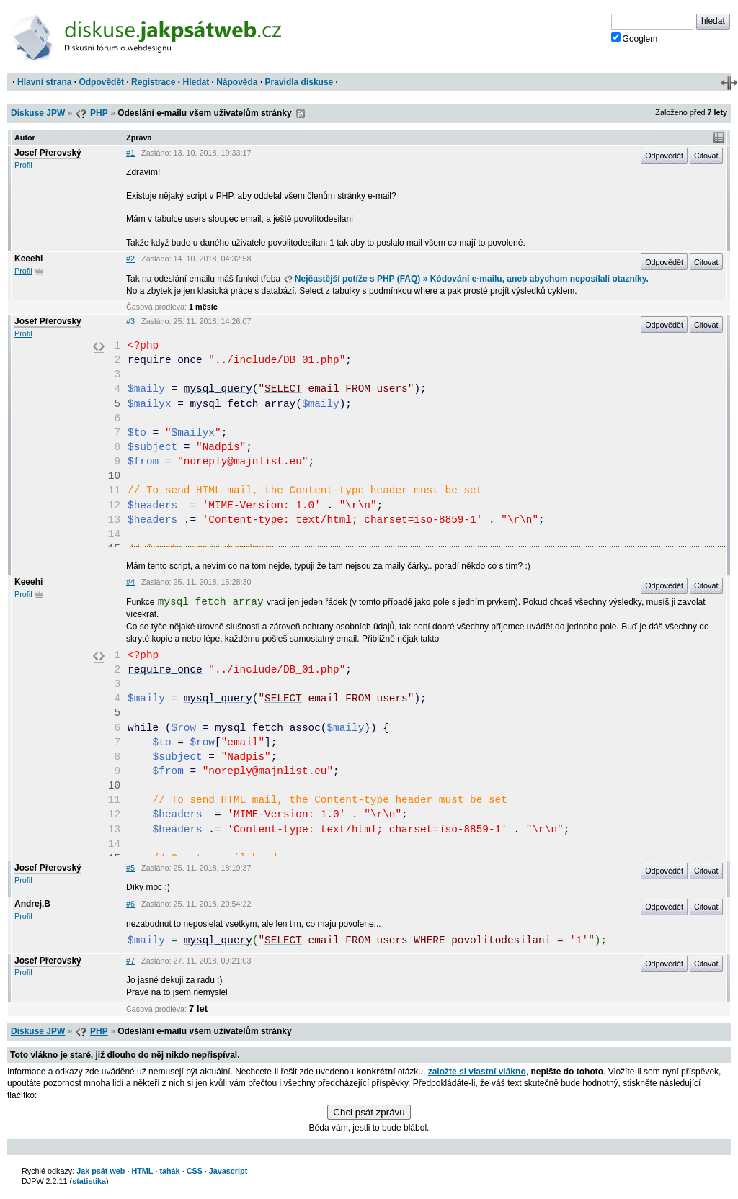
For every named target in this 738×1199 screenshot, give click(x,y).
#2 (130, 258)
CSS (195, 1171)
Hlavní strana (44, 82)
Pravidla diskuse (299, 82)
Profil (23, 165)
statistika (89, 1181)
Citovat (706, 155)
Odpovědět (101, 82)
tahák (169, 1171)
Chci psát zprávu (368, 1112)
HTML (142, 1171)
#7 (130, 960)
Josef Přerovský (47, 153)
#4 (130, 582)
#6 (130, 903)
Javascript (228, 1171)
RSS (300, 113)
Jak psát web (100, 1171)
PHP (99, 113)
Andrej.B (32, 904)
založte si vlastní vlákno (477, 1071)
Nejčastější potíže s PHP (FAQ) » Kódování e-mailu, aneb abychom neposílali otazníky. (466, 279)
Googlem (634, 38)
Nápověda (236, 82)
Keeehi (28, 258)
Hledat (195, 82)
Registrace (153, 82)
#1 (130, 152)
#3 (130, 321)
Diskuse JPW (38, 113)
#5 (130, 867)
